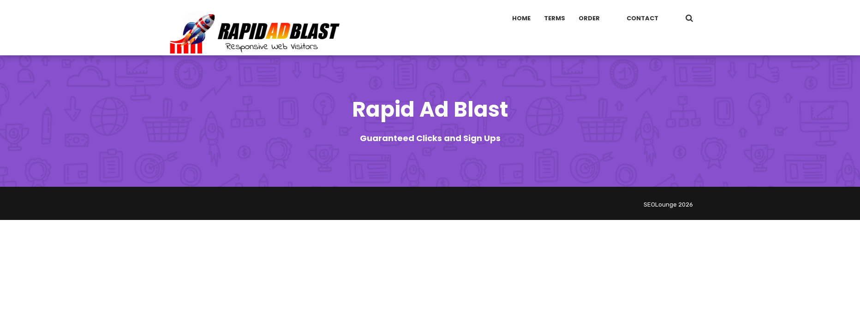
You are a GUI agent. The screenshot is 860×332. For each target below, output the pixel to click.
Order (589, 18)
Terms (554, 18)
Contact (642, 18)
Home (521, 18)
